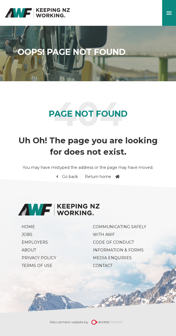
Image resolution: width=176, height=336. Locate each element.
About (29, 250)
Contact (102, 265)
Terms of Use (37, 265)
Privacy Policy (39, 257)
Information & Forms (118, 250)
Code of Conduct (113, 242)
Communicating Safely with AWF (120, 230)
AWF (37, 13)
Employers (35, 242)
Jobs (27, 234)
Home (28, 226)
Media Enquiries (112, 257)
